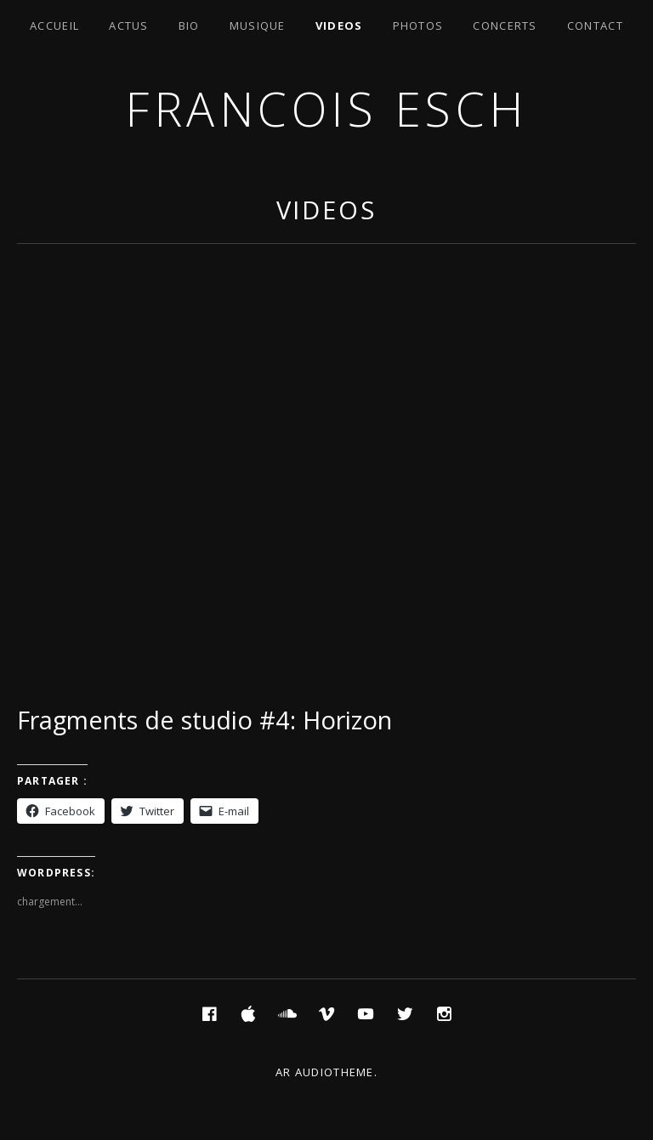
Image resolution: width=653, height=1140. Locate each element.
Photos (418, 25)
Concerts (505, 25)
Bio (189, 25)
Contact (595, 25)
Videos (339, 25)
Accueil (54, 25)
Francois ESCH (326, 108)
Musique (258, 25)
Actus (129, 25)
